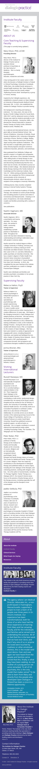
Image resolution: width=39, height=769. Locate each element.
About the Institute (10, 545)
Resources (7, 559)
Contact (4, 757)
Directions (14, 757)
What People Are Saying (12, 556)
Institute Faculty (9, 549)
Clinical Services (9, 552)
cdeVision (8, 765)
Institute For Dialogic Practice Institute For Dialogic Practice (2, 1)
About (4, 739)
